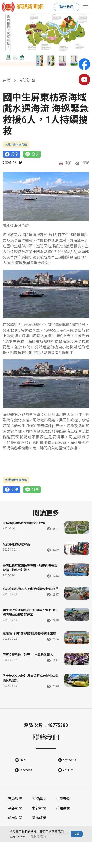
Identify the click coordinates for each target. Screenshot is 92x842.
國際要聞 (39, 799)
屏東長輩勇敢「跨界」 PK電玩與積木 (28, 654)
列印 (66, 163)
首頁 (7, 80)
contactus (69, 760)
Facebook (26, 770)
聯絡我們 (66, 7)
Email (23, 760)
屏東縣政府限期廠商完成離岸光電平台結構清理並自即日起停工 (30, 612)
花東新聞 (63, 808)
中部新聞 (14, 808)
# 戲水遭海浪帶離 (16, 144)
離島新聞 (14, 817)
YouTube (68, 770)
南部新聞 (39, 808)
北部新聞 (63, 799)
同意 (77, 834)
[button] (42, 61)
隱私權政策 (38, 836)
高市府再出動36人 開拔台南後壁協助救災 (30, 589)
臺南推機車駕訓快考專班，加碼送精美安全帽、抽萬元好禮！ (30, 568)
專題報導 (14, 799)
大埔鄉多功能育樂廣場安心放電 (24, 523)
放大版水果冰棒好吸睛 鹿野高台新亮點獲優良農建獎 (30, 678)
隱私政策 (39, 817)
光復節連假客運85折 (16, 544)
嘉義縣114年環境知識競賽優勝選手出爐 (29, 633)
